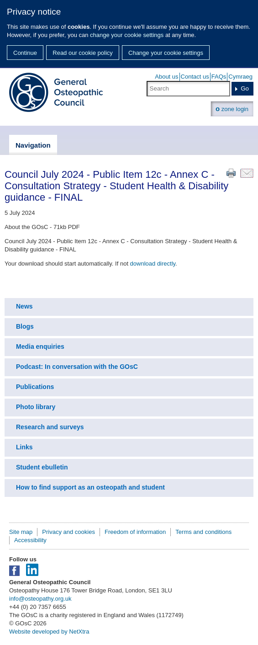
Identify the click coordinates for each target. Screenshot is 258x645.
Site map (20, 531)
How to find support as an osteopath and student (90, 487)
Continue (25, 52)
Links (24, 447)
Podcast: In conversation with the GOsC (77, 366)
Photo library (35, 406)
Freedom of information (135, 531)
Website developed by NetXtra (49, 631)
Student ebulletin (42, 467)
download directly (152, 263)
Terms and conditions (203, 531)
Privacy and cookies (68, 531)
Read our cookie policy (83, 52)
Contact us (195, 76)
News (24, 306)
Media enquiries (40, 346)
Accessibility (30, 540)
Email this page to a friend (246, 173)
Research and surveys (50, 427)
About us (166, 76)
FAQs (218, 76)
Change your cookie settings (165, 52)
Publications (35, 386)
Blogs (25, 326)
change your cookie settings (126, 35)
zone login (232, 108)
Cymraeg (240, 76)
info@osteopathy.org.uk (40, 598)
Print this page (231, 173)
